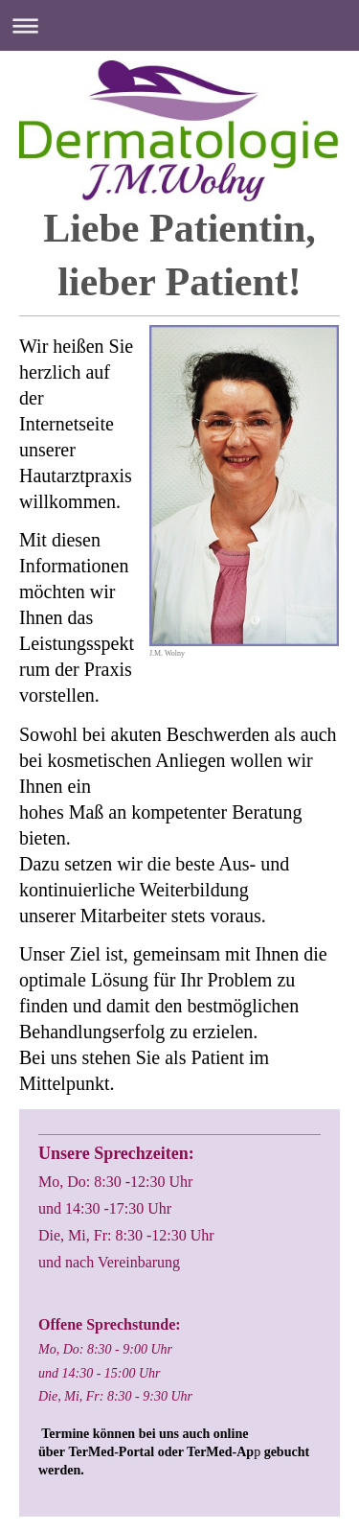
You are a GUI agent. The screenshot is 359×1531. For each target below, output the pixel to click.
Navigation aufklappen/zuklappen (179, 25)
